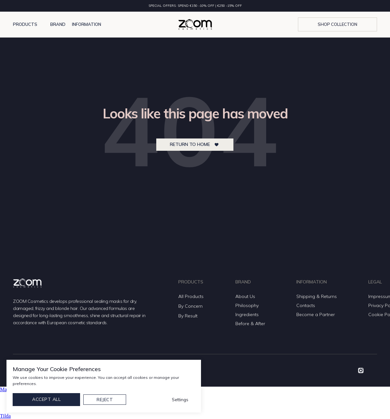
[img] (361, 370)
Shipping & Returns (316, 296)
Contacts (305, 305)
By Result (187, 316)
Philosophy (247, 305)
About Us (245, 296)
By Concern (190, 306)
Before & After (250, 323)
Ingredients (247, 314)
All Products (191, 296)
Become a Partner (315, 314)
